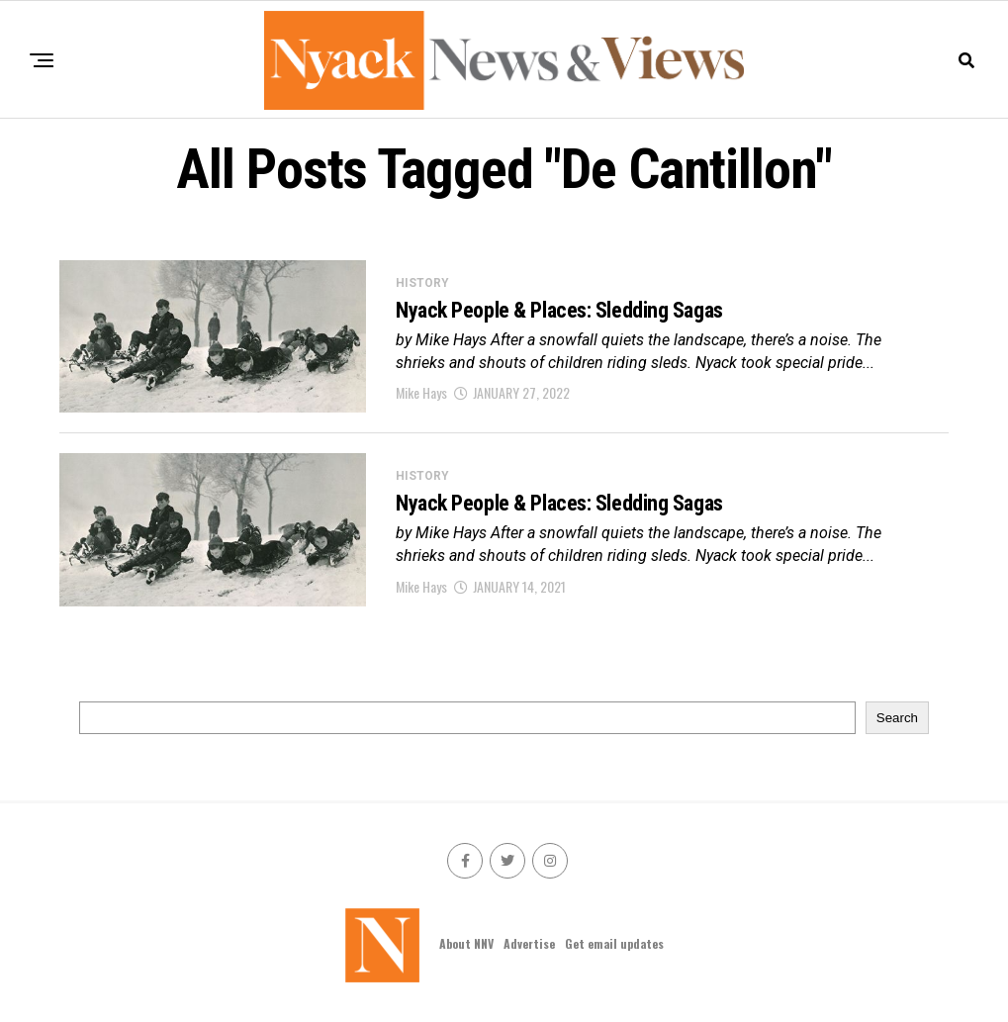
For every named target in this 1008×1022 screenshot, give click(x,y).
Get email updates (614, 943)
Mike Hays (421, 392)
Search (897, 717)
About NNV (466, 943)
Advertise (529, 943)
